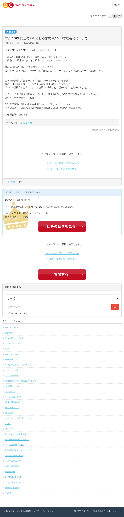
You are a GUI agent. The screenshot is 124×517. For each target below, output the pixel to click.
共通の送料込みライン (15, 402)
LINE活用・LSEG (12, 359)
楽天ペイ (9, 428)
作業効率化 (10, 471)
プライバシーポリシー (45, 511)
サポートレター (12, 487)
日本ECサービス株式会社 (92, 511)
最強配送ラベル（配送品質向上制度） (21, 380)
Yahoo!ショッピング (14, 338)
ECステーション (12, 407)
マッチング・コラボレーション (19, 418)
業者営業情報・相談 (14, 455)
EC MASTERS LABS (13, 477)
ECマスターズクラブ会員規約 (19, 511)
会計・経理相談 (12, 466)
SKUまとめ (26, 122)
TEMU (8, 423)
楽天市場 (11, 182)
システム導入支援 (13, 461)
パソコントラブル (13, 482)
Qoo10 (8, 348)
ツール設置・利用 (13, 396)
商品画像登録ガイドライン (17, 439)
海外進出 (9, 412)
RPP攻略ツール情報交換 (15, 434)
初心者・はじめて (13, 327)
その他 (8, 493)
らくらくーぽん (12, 370)
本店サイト (10, 391)
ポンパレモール (12, 375)
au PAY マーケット (13, 343)
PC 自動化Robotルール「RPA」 (19, 450)
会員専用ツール (12, 386)
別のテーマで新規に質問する (62, 168)
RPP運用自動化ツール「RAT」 (18, 364)
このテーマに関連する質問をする (62, 163)
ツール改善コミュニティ (16, 444)
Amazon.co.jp (11, 354)
